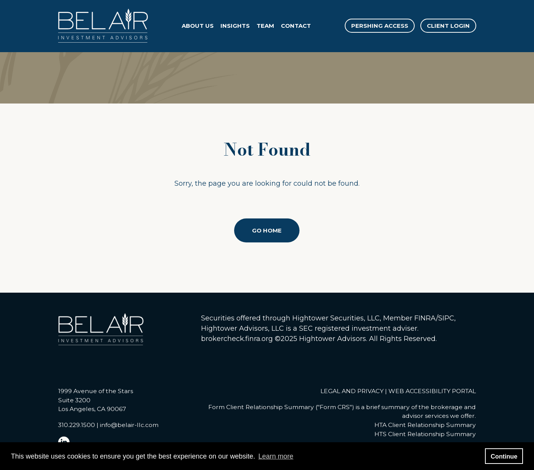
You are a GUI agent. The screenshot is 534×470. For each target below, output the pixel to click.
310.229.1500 (76, 425)
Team (265, 25)
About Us (198, 25)
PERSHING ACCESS (379, 25)
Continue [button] (504, 456)
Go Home (267, 230)
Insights (235, 25)
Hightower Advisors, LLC (242, 328)
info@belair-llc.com (129, 425)
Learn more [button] (275, 456)
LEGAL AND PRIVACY (351, 391)
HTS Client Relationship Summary (425, 434)
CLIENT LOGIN (448, 25)
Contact (296, 25)
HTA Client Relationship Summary (425, 425)
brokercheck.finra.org (237, 339)
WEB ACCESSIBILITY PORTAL (432, 391)
